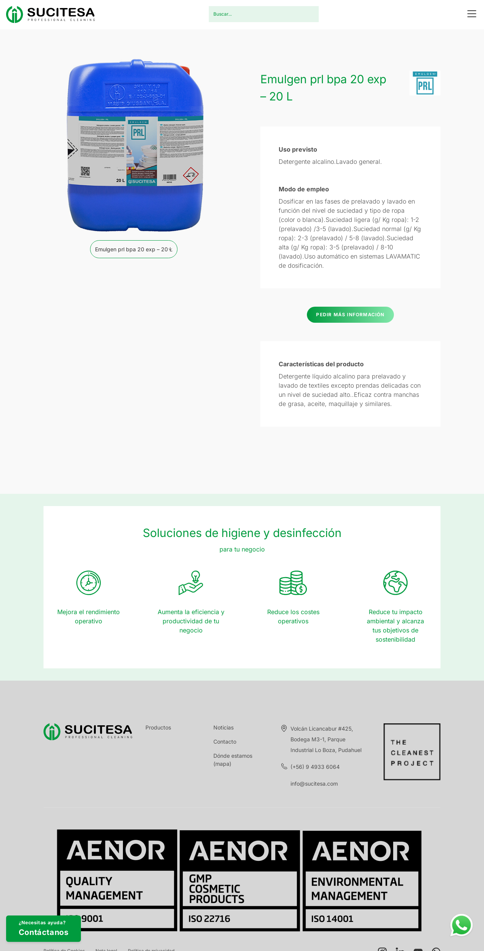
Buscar (308, 14)
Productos (158, 727)
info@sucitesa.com (314, 783)
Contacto (224, 741)
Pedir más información (350, 314)
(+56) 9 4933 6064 (315, 766)
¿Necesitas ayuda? (69, 921)
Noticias (223, 727)
